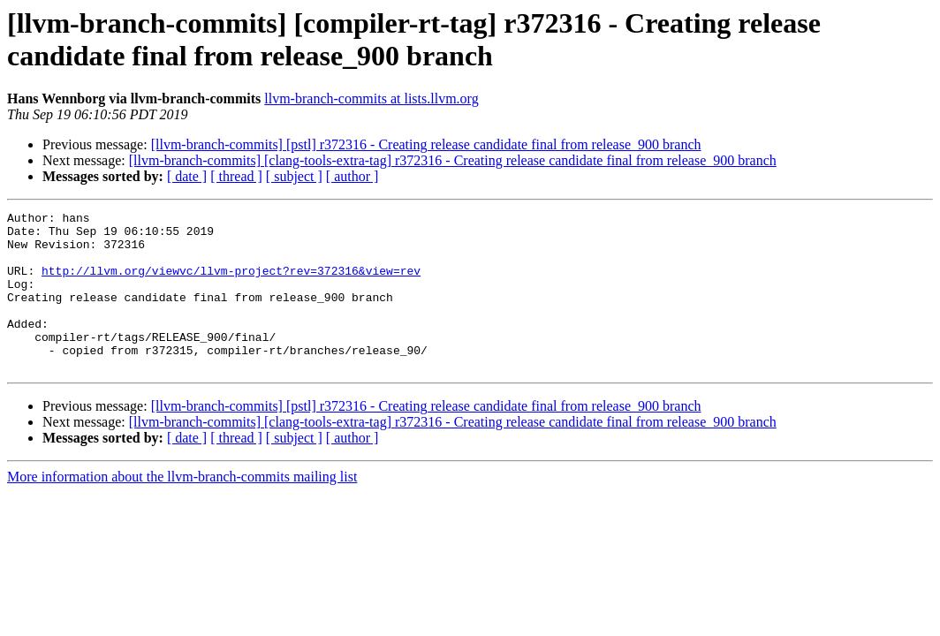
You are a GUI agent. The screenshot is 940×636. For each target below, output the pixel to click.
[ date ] (187, 176)
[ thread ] (236, 176)
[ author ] (352, 176)
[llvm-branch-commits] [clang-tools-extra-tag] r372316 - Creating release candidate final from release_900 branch (453, 160)
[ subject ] (294, 176)
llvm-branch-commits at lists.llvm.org (371, 98)
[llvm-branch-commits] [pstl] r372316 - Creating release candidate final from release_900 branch (426, 144)
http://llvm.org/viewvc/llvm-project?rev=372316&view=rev (231, 284)
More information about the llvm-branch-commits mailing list (182, 508)
